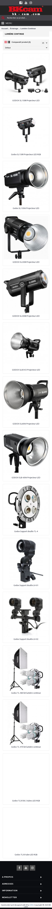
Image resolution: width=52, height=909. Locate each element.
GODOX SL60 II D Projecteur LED (26, 370)
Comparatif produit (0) (21, 42)
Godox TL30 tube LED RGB (26, 855)
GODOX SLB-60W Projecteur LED (26, 477)
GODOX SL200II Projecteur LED (26, 262)
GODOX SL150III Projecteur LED (26, 100)
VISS (32, 905)
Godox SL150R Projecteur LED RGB (26, 154)
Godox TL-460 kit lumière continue (26, 693)
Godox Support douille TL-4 (26, 531)
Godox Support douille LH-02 (26, 639)
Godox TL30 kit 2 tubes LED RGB (26, 801)
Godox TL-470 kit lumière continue (26, 747)
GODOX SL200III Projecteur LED (26, 316)
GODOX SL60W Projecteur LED (26, 424)
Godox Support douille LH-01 (26, 585)
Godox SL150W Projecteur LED (26, 208)
